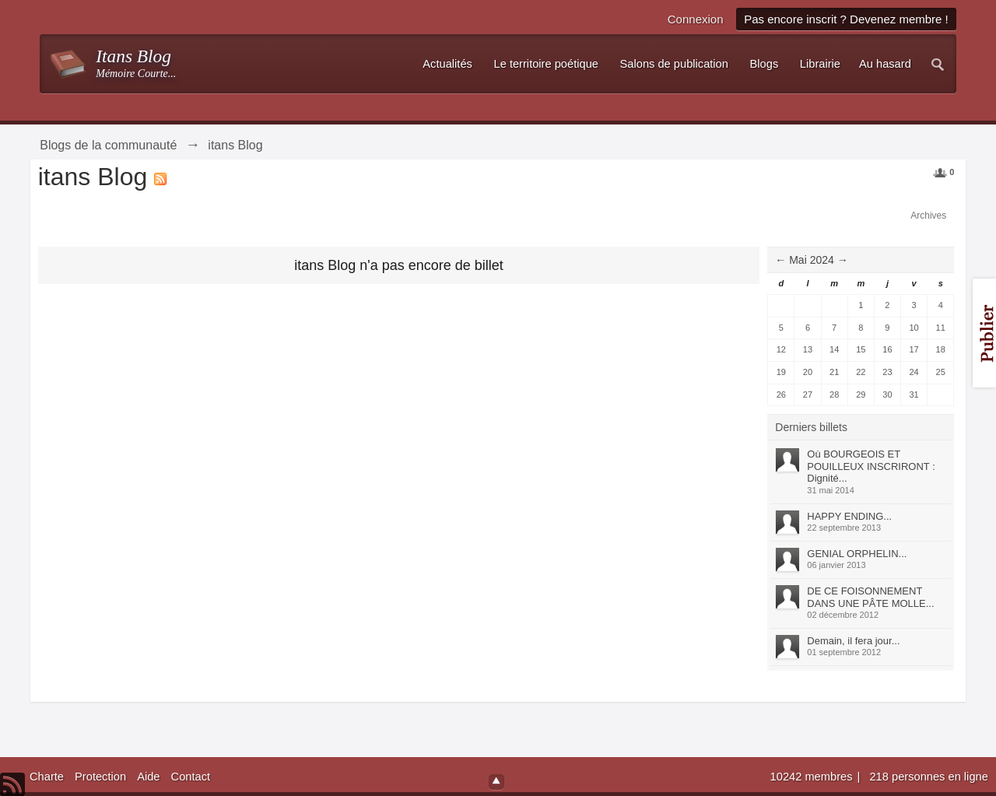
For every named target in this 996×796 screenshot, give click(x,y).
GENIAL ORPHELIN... (857, 553)
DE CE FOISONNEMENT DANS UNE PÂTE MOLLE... (870, 597)
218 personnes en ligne (928, 776)
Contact (191, 776)
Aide (148, 776)
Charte (47, 776)
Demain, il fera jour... (853, 641)
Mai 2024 (811, 260)
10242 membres (813, 776)
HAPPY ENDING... (849, 516)
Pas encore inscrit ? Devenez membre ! (846, 19)
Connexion (696, 19)
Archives (928, 215)
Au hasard (885, 64)
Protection (100, 776)
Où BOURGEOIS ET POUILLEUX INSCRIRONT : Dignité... (871, 466)
